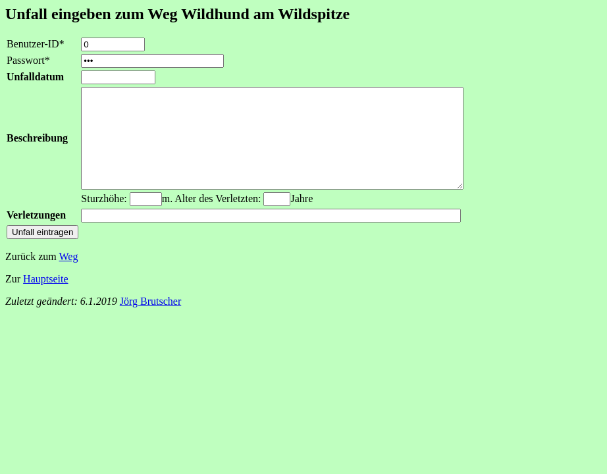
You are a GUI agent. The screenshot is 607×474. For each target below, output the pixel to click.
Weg (68, 276)
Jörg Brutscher (150, 321)
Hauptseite (45, 298)
